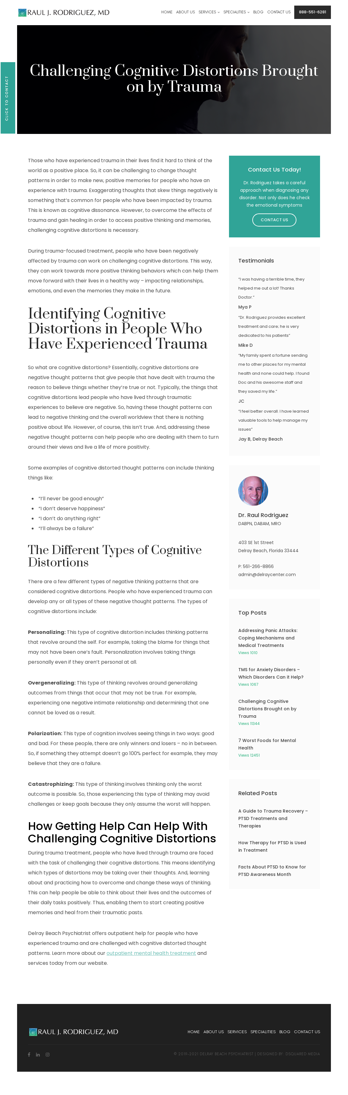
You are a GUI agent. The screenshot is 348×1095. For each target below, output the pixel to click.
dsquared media (303, 1054)
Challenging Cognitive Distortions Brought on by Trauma (267, 708)
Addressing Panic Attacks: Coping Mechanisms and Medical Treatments (267, 637)
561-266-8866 (258, 566)
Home (194, 1031)
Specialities (263, 1031)
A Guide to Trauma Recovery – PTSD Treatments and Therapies (273, 818)
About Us (214, 1031)
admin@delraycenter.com (267, 574)
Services (237, 1031)
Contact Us (274, 220)
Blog (284, 1031)
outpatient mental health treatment (151, 953)
